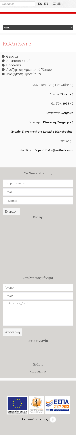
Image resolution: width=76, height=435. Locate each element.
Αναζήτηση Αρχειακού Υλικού (27, 69)
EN (46, 4)
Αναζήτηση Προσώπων (21, 74)
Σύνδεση (59, 4)
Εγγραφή (11, 211)
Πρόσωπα (11, 65)
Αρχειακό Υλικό (16, 61)
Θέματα (10, 56)
